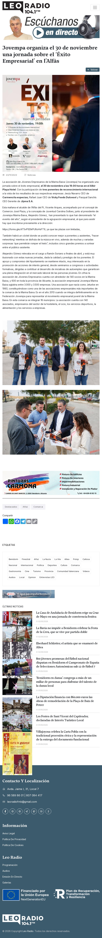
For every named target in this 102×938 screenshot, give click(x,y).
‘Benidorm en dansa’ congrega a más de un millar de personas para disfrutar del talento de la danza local (66, 682)
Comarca (38, 506)
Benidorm (13, 559)
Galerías (6, 882)
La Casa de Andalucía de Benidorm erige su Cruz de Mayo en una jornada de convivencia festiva (67, 615)
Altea (66, 559)
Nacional (13, 565)
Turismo (37, 571)
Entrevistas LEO (47, 577)
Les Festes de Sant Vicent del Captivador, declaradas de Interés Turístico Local (62, 718)
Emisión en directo (12, 876)
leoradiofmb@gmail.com (22, 801)
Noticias (30, 175)
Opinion (32, 577)
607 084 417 (34, 795)
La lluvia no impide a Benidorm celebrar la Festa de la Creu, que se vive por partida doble (67, 630)
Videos (86, 571)
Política (40, 565)
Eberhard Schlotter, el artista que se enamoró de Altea (67, 645)
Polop (76, 559)
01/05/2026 (42, 671)
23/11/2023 (9, 175)
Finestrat (26, 559)
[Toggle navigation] (95, 7)
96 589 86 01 (15, 795)
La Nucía (47, 559)
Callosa (86, 559)
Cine (27, 571)
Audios (12, 577)
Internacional (27, 565)
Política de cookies (13, 845)
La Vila (58, 559)
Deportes (52, 565)
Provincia (49, 571)
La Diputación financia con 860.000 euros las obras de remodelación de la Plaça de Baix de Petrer (65, 701)
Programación (9, 865)
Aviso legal (8, 833)
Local (21, 577)
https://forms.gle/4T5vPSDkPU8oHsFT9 (23, 229)
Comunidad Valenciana (68, 571)
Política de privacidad (14, 839)
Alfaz (25, 506)
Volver (92, 69)
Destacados (11, 506)
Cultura (64, 565)
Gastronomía (15, 571)
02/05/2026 (42, 621)
